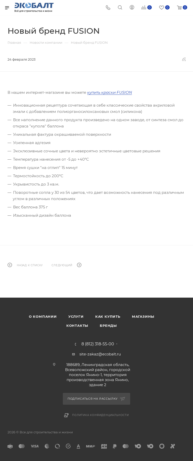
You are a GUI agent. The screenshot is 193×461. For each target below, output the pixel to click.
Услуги (76, 316)
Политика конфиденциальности (100, 415)
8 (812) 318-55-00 (97, 344)
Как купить (107, 316)
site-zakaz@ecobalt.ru (100, 354)
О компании (43, 316)
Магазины (143, 316)
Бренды (108, 326)
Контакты (77, 326)
